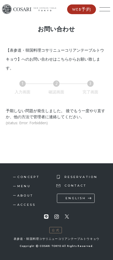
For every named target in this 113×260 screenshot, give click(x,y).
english (76, 198)
